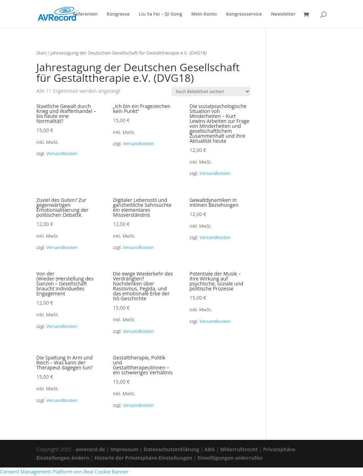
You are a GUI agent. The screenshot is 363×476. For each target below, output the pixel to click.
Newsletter (283, 14)
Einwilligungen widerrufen (230, 457)
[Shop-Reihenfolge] (211, 91)
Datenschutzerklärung (171, 449)
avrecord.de (90, 449)
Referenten (85, 14)
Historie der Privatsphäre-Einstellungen (143, 457)
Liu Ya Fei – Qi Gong (160, 14)
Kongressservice (244, 14)
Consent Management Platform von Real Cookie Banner (64, 471)
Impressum (124, 449)
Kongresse (118, 14)
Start (41, 53)
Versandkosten (62, 154)
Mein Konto (204, 14)
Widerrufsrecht (239, 449)
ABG (210, 449)
